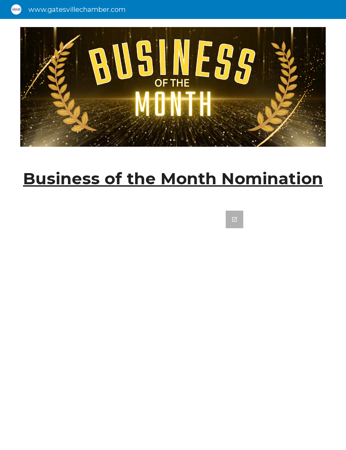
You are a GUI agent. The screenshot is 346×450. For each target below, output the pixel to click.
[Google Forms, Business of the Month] (173, 326)
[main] (173, 178)
